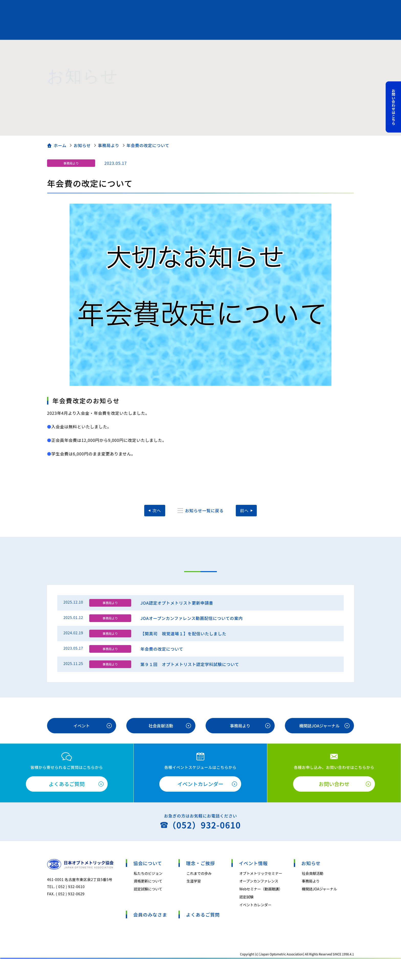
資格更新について (148, 881)
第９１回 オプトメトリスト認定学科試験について (189, 664)
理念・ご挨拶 (200, 863)
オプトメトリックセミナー (260, 873)
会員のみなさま (150, 914)
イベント (81, 726)
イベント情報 (253, 863)
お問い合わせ (334, 784)
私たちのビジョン (148, 873)
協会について (147, 863)
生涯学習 (193, 881)
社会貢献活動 (161, 726)
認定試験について (148, 888)
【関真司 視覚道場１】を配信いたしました (183, 633)
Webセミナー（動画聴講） (261, 888)
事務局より (71, 163)
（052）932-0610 (204, 825)
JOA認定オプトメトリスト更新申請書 (176, 603)
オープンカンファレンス (258, 881)
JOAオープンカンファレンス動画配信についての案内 (191, 618)
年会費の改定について (161, 649)
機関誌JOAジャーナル (319, 726)
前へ (244, 510)
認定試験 (246, 896)
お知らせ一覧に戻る (204, 510)
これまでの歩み (198, 873)
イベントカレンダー (200, 784)
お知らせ (310, 863)
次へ (156, 510)
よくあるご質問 (67, 784)
